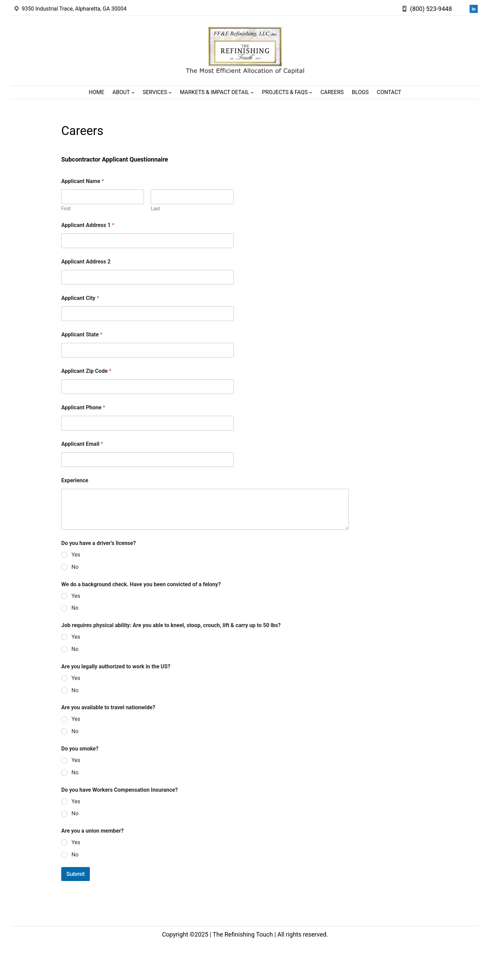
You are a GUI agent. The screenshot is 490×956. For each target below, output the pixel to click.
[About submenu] (133, 92)
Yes (75, 554)
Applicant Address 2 (86, 261)
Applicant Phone (83, 407)
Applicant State (81, 334)
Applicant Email (82, 444)
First (66, 208)
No (75, 567)
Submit (75, 873)
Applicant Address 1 (87, 225)
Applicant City (80, 298)
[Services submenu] (170, 92)
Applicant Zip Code (86, 371)
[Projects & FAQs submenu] (310, 92)
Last (155, 208)
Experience (74, 480)
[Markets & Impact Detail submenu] (252, 92)
